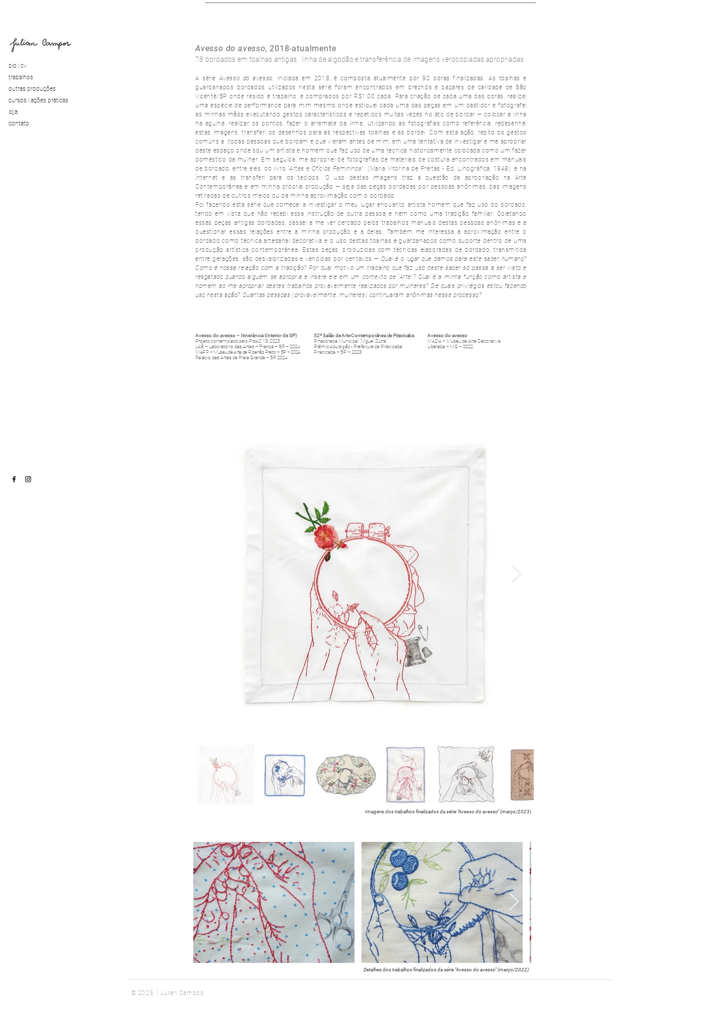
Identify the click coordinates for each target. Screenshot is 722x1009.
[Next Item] (516, 574)
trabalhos (21, 77)
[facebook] (14, 479)
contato (19, 123)
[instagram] (28, 479)
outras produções (32, 88)
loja (13, 111)
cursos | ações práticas (38, 100)
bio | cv (18, 65)
